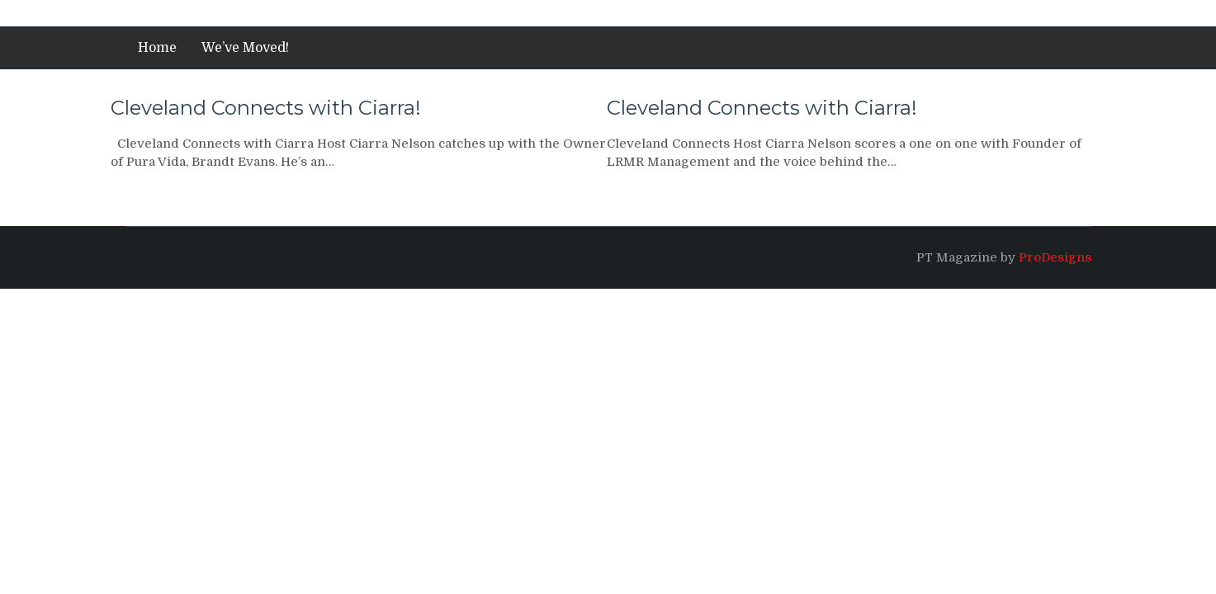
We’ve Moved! (245, 47)
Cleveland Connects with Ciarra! (266, 108)
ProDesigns (1055, 257)
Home (157, 47)
